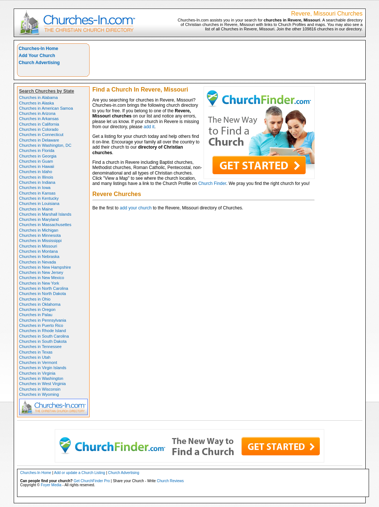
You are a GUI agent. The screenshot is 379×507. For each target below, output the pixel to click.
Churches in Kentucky (39, 198)
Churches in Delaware (39, 140)
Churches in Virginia (37, 373)
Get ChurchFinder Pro (92, 481)
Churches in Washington (41, 378)
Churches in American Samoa (46, 108)
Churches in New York (39, 283)
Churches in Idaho (35, 171)
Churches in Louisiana (39, 203)
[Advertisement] (227, 60)
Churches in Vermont (38, 362)
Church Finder (212, 183)
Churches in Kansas (37, 193)
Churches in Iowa (35, 187)
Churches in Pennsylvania (42, 320)
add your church (136, 208)
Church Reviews (170, 481)
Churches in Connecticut (41, 134)
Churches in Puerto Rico (41, 325)
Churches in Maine (36, 209)
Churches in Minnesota (40, 235)
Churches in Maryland (39, 219)
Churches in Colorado (38, 129)
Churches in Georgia (38, 156)
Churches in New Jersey (41, 272)
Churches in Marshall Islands (45, 214)
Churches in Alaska (36, 103)
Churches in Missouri (38, 246)
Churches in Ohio (35, 299)
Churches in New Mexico (41, 277)
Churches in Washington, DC (45, 145)
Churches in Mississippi (40, 240)
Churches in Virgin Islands (43, 367)
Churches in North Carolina (43, 288)
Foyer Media (51, 485)
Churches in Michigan (38, 230)
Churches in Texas (36, 352)
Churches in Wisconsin (40, 389)
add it (149, 126)
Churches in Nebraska (39, 256)
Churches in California (39, 124)
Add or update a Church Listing (79, 473)
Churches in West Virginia (42, 383)
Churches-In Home (38, 48)
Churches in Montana (38, 251)
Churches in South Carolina (44, 336)
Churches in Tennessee (40, 346)
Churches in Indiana (37, 182)
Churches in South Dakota (43, 341)
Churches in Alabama (38, 97)
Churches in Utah (35, 357)
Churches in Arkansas (39, 118)
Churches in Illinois (36, 177)
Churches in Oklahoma (40, 304)
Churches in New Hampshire (45, 267)
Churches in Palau (36, 314)
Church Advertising (39, 62)
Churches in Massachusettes (45, 224)
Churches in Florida (36, 150)
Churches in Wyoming (39, 394)
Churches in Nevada (37, 262)
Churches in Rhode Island (42, 330)
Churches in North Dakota (42, 293)
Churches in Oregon (37, 309)
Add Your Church (37, 55)
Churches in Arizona (37, 113)
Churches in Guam (36, 161)
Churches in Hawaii (36, 166)
